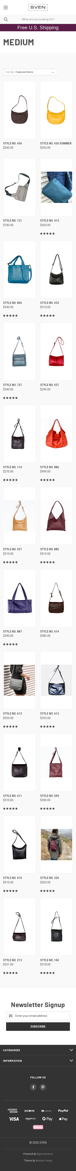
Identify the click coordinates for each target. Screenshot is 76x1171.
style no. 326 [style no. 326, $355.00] (49, 878)
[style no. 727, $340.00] (19, 351)
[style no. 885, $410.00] (56, 516)
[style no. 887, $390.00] (19, 598)
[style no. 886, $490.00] (56, 434)
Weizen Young (44, 1160)
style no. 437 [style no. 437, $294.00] (49, 385)
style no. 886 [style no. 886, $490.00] (49, 467)
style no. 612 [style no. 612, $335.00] (49, 713)
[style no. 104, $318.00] (56, 927)
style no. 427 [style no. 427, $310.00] (12, 549)
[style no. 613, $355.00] (19, 680)
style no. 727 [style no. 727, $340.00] (12, 385)
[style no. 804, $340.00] (19, 269)
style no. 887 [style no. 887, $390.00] (12, 631)
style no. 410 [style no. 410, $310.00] (12, 878)
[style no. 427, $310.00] (19, 516)
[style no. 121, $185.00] (19, 187)
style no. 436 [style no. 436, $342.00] (12, 143)
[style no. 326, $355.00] (56, 844)
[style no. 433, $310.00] (56, 269)
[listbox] (35, 72)
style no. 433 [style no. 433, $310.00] (49, 303)
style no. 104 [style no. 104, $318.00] (49, 960)
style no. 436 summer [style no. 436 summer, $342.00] (56, 143)
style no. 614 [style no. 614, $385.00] (49, 631)
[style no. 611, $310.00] (19, 762)
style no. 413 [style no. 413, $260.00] (49, 220)
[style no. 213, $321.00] (19, 927)
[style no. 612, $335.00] (56, 680)
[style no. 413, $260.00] (56, 187)
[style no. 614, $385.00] (56, 598)
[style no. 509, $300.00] (56, 762)
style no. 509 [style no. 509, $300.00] (49, 796)
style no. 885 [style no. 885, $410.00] (49, 549)
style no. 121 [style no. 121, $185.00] (12, 220)
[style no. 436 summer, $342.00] (56, 110)
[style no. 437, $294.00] (56, 351)
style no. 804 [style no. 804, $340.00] (12, 303)
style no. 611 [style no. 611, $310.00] (12, 796)
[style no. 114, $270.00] (19, 434)
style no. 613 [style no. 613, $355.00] (12, 713)
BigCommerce (45, 1154)
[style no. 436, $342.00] (19, 110)
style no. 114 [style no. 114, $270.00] (12, 467)
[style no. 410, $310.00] (19, 844)
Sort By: (9, 72)
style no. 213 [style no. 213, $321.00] (12, 960)
